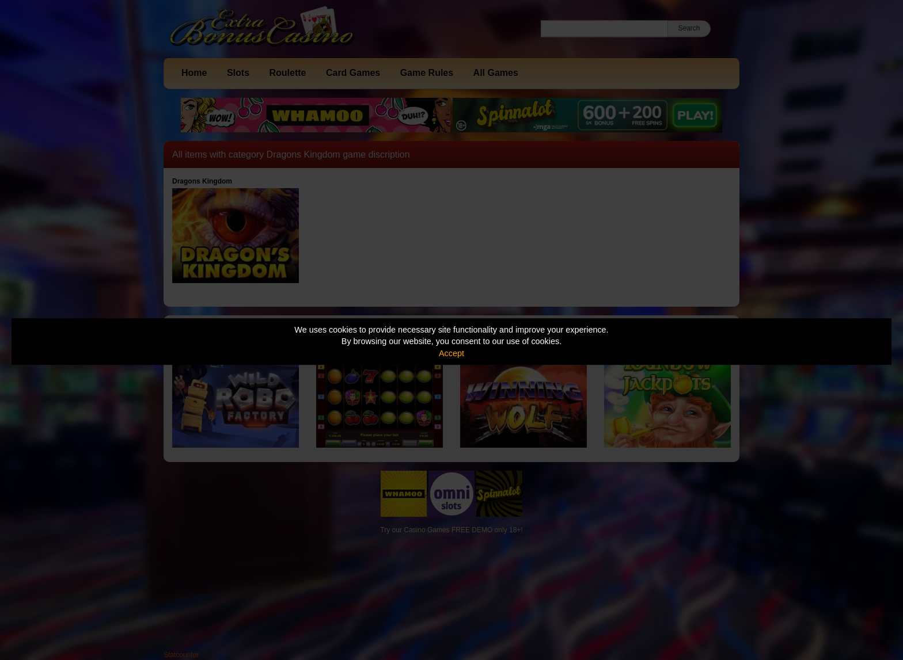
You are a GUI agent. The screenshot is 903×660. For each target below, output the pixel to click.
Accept (451, 353)
